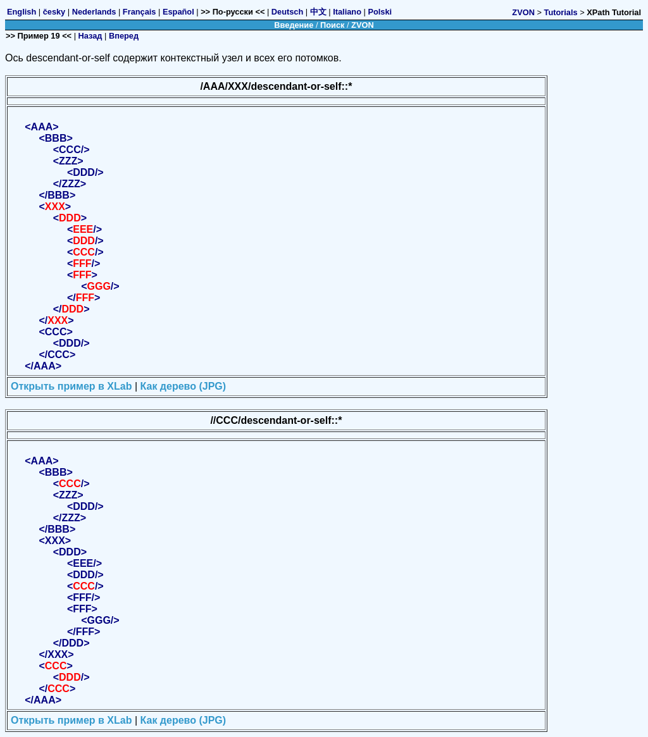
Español (178, 11)
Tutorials (561, 12)
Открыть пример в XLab (71, 386)
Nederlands (94, 11)
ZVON (523, 12)
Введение (293, 25)
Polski (380, 11)
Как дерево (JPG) (183, 386)
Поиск (332, 25)
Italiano (347, 11)
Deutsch (287, 11)
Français (139, 11)
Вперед (124, 35)
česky (54, 11)
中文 (318, 11)
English (21, 11)
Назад (90, 35)
